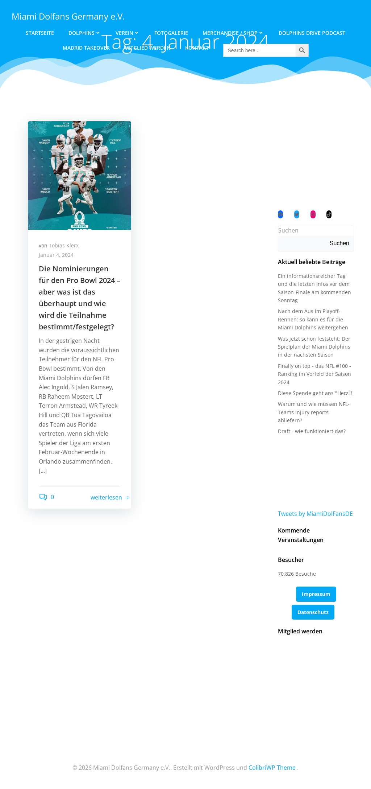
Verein (128, 32)
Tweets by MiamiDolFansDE (315, 514)
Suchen (288, 230)
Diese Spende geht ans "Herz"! (315, 393)
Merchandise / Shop (233, 32)
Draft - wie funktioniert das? (312, 431)
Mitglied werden (147, 47)
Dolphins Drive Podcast (312, 32)
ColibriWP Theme (272, 768)
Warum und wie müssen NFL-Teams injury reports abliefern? (314, 412)
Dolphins (84, 32)
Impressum (316, 594)
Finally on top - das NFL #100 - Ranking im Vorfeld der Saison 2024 (314, 374)
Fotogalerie (171, 32)
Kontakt (197, 47)
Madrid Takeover (86, 47)
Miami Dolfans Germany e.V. (68, 16)
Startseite (40, 32)
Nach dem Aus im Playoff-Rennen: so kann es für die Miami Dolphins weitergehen (313, 319)
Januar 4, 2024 (56, 254)
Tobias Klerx (64, 245)
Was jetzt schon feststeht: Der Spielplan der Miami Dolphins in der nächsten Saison (314, 346)
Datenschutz (313, 612)
